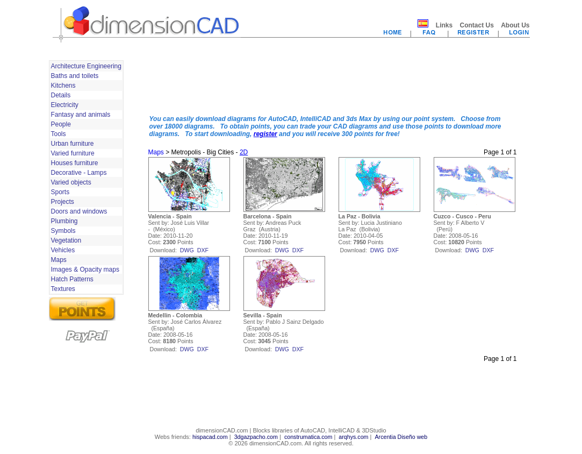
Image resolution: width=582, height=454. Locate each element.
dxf (203, 250)
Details (61, 95)
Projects (62, 201)
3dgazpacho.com (256, 437)
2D (244, 152)
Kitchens (63, 85)
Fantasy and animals (81, 114)
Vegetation (66, 240)
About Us (515, 25)
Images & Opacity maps (85, 269)
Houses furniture (74, 163)
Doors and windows (79, 211)
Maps (59, 260)
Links (444, 25)
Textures (63, 289)
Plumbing (64, 221)
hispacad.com (210, 437)
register (265, 134)
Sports (60, 192)
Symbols (63, 231)
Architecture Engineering (86, 66)
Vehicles (63, 250)
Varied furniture (73, 153)
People (61, 124)
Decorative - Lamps (79, 172)
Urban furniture (72, 143)
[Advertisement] (332, 82)
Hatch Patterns (72, 279)
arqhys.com (353, 437)
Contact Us (476, 25)
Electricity (64, 105)
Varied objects (71, 182)
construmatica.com (308, 437)
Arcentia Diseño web (401, 437)
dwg (187, 250)
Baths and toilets (75, 76)
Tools (58, 134)
